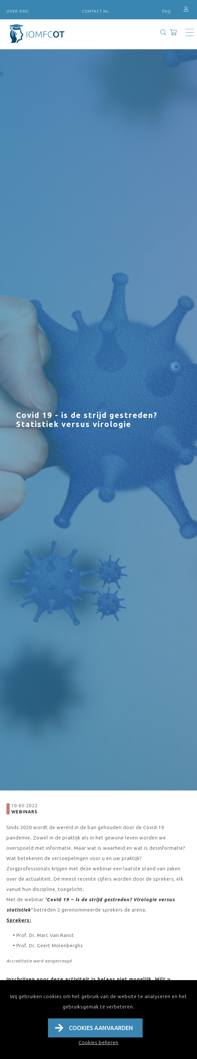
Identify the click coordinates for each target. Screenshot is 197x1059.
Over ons (17, 11)
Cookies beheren (98, 1042)
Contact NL (95, 11)
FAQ (166, 11)
